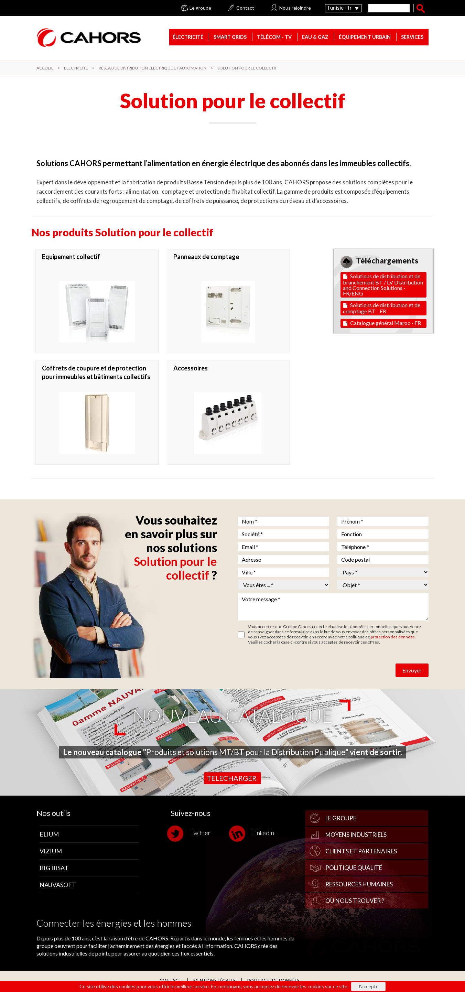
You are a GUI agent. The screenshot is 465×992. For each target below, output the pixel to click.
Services (412, 38)
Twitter (190, 834)
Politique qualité (353, 868)
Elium (49, 834)
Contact (245, 8)
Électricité (188, 38)
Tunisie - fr (339, 7)
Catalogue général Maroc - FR (382, 323)
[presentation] (290, 665)
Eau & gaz (315, 38)
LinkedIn (253, 834)
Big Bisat (54, 868)
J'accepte (368, 986)
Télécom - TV (274, 38)
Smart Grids (230, 38)
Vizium (51, 851)
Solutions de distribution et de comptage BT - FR (381, 308)
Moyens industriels (356, 835)
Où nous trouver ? (354, 901)
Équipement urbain (365, 38)
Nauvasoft (58, 885)
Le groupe (200, 8)
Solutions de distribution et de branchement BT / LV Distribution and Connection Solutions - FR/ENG (383, 285)
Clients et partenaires (361, 851)
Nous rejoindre (295, 8)
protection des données (393, 637)
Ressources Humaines (359, 884)
